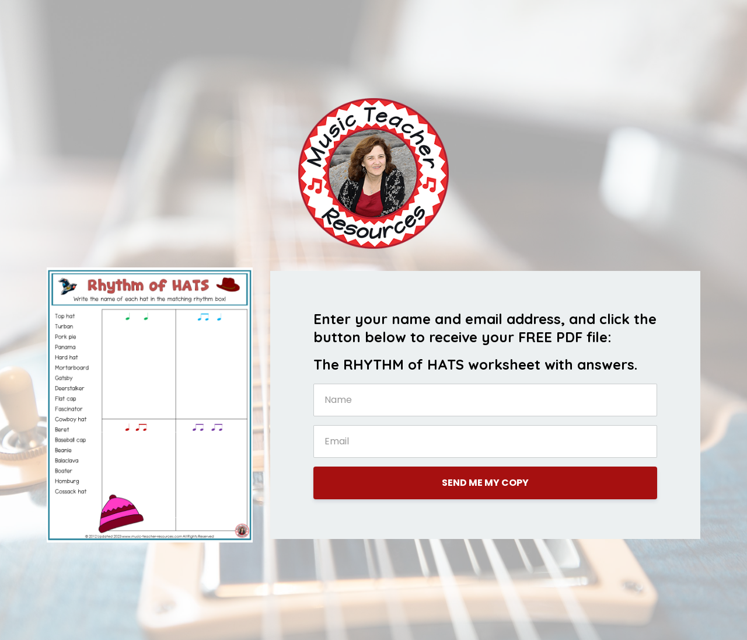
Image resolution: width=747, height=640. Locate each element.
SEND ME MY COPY (485, 482)
